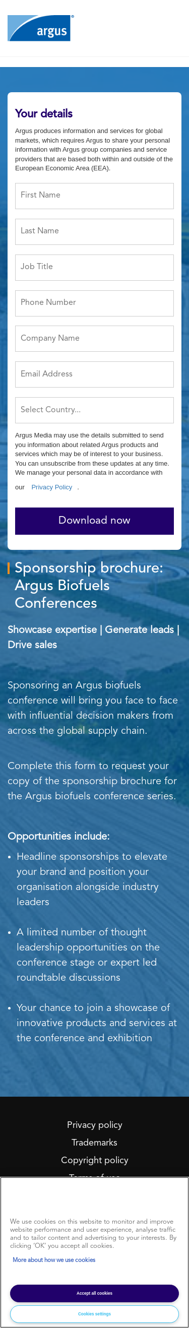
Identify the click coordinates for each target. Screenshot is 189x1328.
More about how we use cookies (54, 1260)
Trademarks (94, 1143)
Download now (94, 521)
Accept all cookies (94, 1293)
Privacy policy (94, 1125)
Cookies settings (94, 1314)
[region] (94, 1252)
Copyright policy (95, 1160)
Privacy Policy (51, 487)
